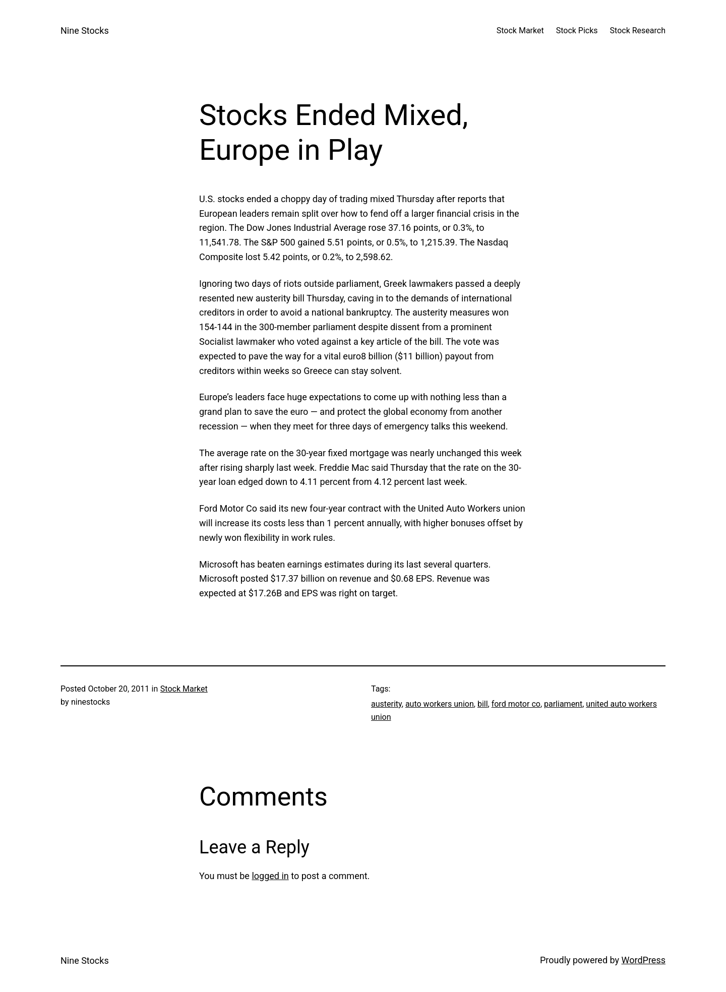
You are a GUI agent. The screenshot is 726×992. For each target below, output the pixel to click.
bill (482, 704)
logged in (270, 876)
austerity (386, 704)
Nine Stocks (84, 30)
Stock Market (184, 689)
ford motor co (516, 704)
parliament (563, 704)
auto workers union (439, 704)
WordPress (644, 960)
